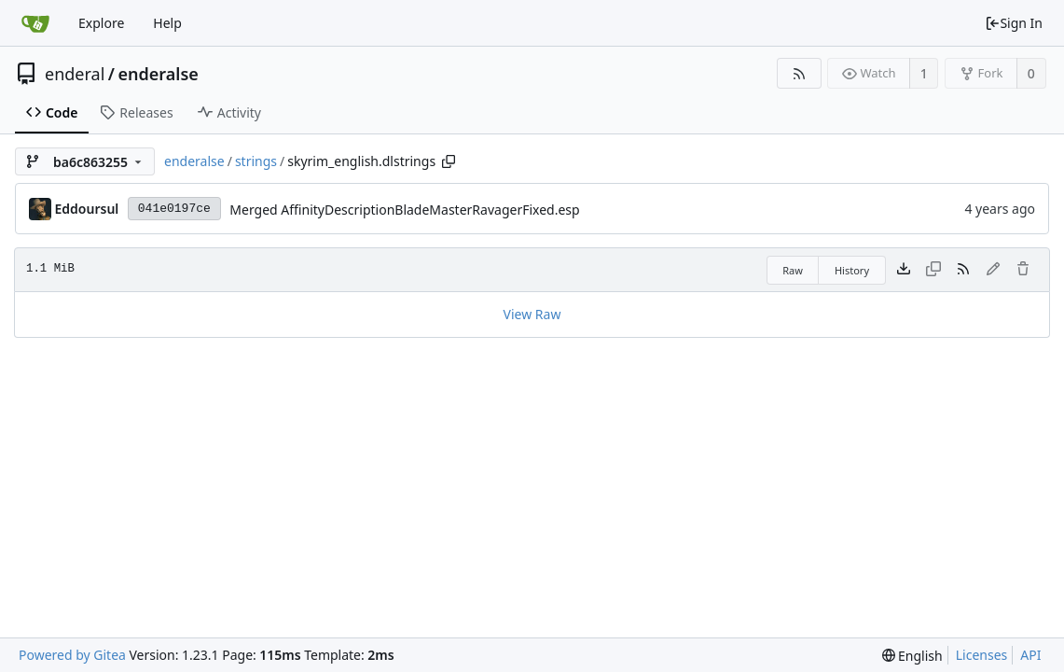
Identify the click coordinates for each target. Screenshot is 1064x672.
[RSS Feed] (799, 73)
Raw (792, 270)
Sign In (1014, 23)
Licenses (982, 655)
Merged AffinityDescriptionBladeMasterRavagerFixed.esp (404, 209)
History (852, 270)
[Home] (35, 23)
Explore (101, 23)
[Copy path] (448, 161)
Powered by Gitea (72, 655)
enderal (74, 73)
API (1030, 655)
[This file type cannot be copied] (933, 270)
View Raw (532, 314)
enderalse (158, 73)
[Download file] (904, 270)
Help (167, 23)
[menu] (912, 656)
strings (256, 161)
